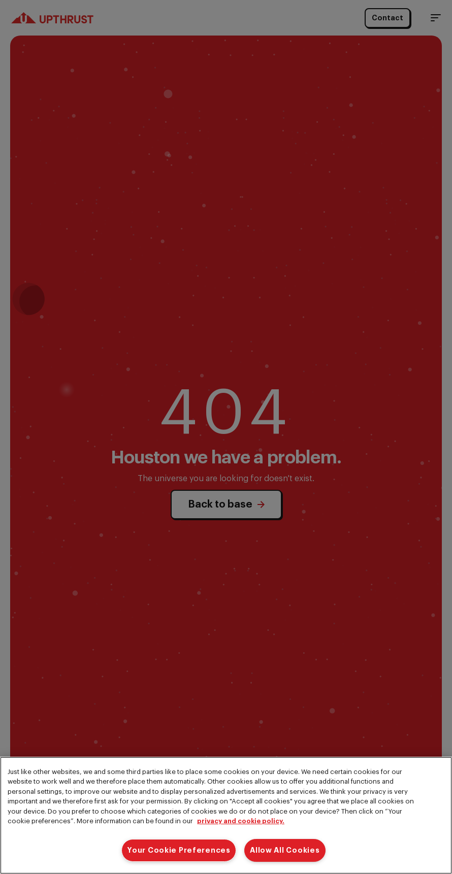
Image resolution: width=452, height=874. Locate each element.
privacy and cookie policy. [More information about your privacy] (240, 821)
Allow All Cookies (284, 850)
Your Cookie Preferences (179, 850)
